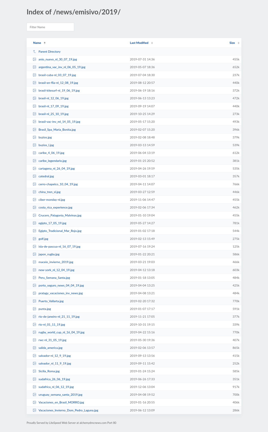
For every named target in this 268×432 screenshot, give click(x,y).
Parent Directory (47, 51)
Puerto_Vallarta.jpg (48, 301)
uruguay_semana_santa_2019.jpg (57, 394)
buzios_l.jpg (43, 145)
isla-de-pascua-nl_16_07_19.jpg (56, 246)
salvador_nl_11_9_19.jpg (52, 363)
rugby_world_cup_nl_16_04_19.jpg (58, 332)
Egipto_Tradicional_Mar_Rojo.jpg (57, 231)
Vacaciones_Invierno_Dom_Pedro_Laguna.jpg (65, 410)
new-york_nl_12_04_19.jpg (53, 270)
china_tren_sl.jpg (47, 192)
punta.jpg (42, 309)
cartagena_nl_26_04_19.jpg (54, 168)
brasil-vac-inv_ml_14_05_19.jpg (56, 121)
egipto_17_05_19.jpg (49, 223)
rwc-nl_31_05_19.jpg (49, 340)
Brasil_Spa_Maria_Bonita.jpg (54, 129)
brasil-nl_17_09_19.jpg (51, 106)
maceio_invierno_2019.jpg (53, 262)
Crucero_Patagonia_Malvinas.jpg (57, 215)
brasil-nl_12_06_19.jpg (51, 98)
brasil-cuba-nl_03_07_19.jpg (54, 75)
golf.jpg (40, 239)
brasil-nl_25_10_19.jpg (51, 114)
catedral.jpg (43, 176)
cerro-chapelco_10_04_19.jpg (55, 184)
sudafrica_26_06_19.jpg (51, 379)
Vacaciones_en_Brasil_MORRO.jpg (58, 402)
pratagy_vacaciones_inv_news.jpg (58, 293)
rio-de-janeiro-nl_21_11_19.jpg (56, 316)
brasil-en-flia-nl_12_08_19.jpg (55, 82)
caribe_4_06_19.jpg (48, 153)
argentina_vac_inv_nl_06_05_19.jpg (59, 67)
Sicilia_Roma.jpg (46, 371)
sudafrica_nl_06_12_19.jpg (53, 387)
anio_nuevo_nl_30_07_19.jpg (55, 59)
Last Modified (139, 42)
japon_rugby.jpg (46, 254)
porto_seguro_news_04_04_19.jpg (58, 285)
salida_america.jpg (47, 347)
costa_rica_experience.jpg (52, 207)
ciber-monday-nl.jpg (49, 199)
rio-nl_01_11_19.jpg (49, 324)
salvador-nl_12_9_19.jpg (52, 355)
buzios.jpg (42, 137)
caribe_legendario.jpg (50, 160)
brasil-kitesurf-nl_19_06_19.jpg (56, 90)
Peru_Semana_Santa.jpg (51, 277)
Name (37, 42)
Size (232, 42)
